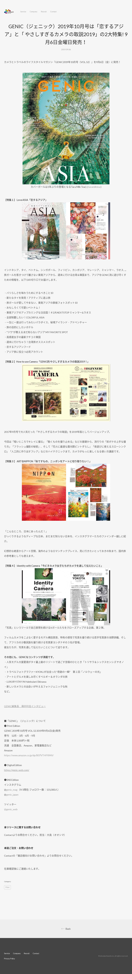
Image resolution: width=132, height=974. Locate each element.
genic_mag (11, 789)
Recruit (44, 11)
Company (33, 11)
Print (7, 887)
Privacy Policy (9, 959)
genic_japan (12, 794)
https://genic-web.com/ (16, 770)
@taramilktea (93, 186)
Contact (53, 11)
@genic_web (10, 809)
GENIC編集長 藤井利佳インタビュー (25, 706)
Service (23, 11)
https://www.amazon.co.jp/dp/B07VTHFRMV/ (29, 755)
